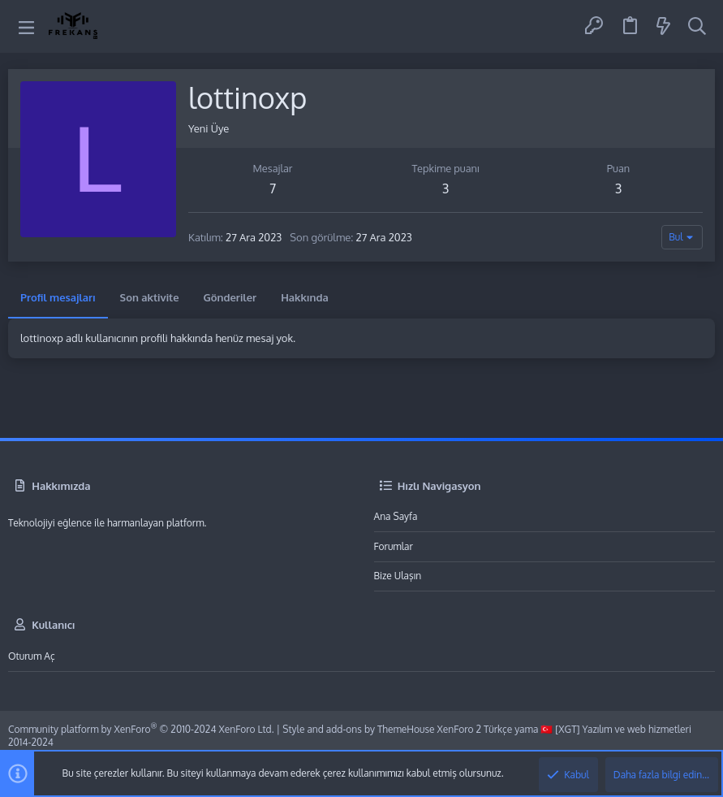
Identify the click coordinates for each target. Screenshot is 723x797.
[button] (26, 26)
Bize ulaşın (398, 576)
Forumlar (393, 546)
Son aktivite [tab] (149, 297)
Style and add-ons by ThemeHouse (358, 729)
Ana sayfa (396, 516)
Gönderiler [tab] (230, 297)
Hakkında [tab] (304, 297)
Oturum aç (31, 656)
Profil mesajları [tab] (58, 297)
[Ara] (697, 26)
